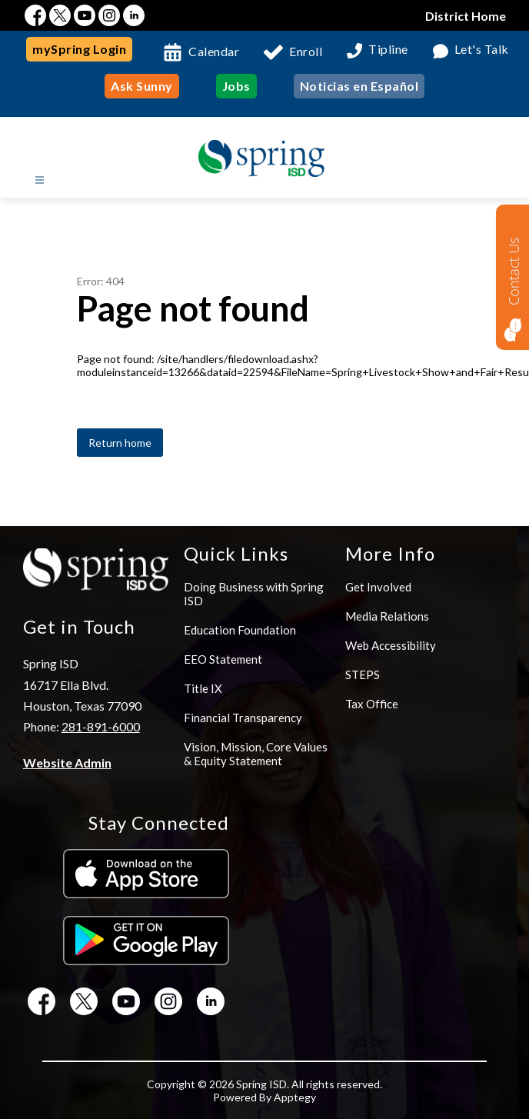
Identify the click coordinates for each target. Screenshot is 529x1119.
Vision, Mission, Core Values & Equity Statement (256, 754)
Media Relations (387, 616)
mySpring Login (79, 49)
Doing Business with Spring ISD (254, 594)
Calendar (213, 51)
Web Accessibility (390, 645)
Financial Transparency (243, 717)
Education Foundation (240, 630)
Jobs (236, 85)
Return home (119, 442)
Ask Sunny (142, 85)
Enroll (305, 51)
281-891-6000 (101, 726)
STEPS (362, 674)
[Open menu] (39, 180)
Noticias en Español (359, 85)
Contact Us (513, 271)
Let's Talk (481, 49)
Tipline (388, 49)
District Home (465, 15)
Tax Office (371, 704)
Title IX (203, 688)
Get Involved (378, 587)
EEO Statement (223, 659)
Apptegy (295, 1097)
